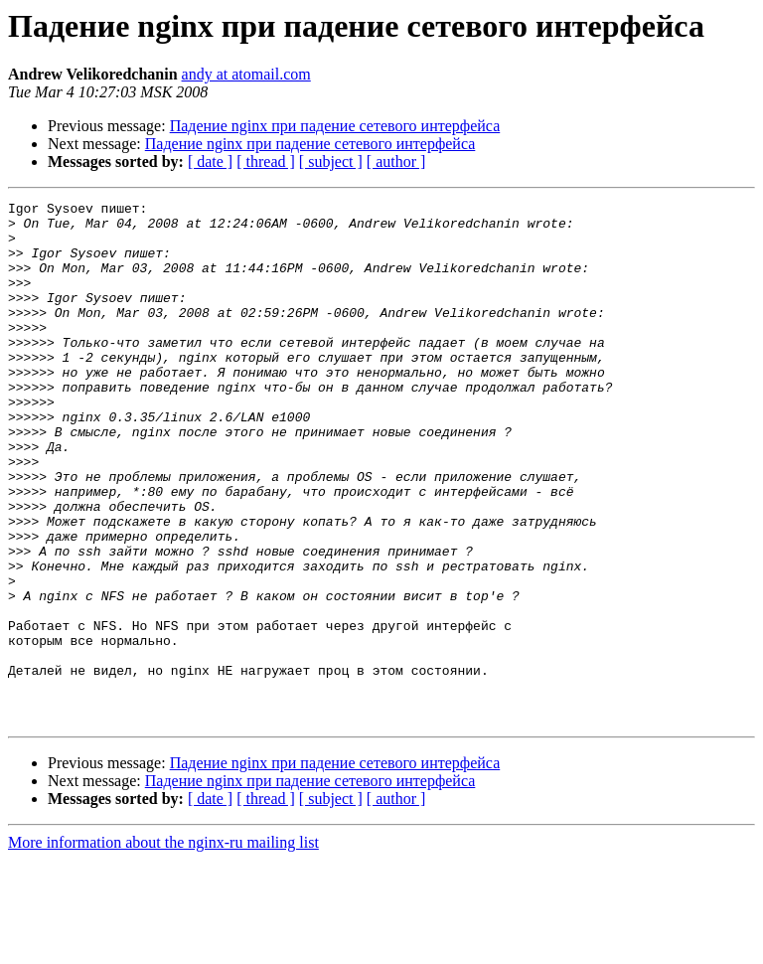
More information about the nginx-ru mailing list (163, 946)
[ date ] (210, 161)
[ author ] (396, 161)
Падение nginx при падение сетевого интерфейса (335, 125)
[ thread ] (265, 161)
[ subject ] (331, 161)
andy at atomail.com (246, 74)
